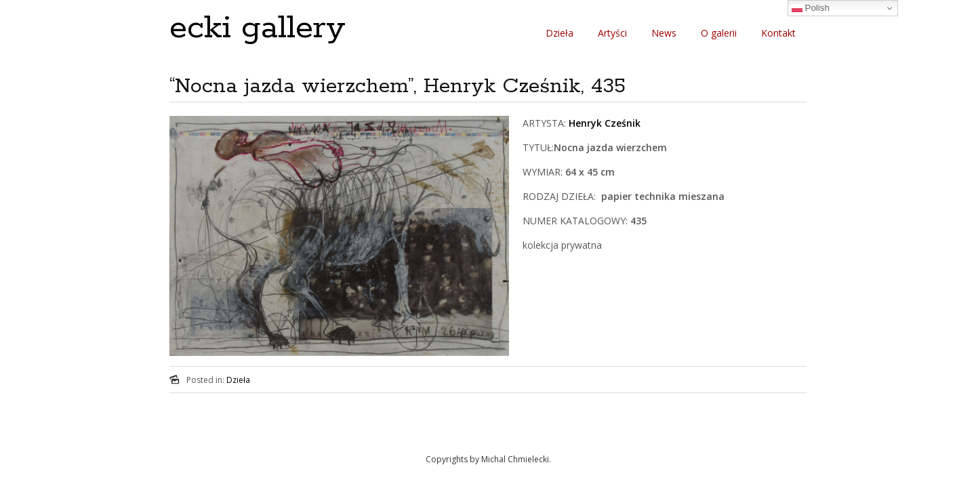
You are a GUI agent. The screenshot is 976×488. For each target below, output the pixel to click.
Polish (811, 8)
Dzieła (559, 32)
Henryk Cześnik (604, 123)
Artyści (612, 32)
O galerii (719, 32)
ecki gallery (257, 28)
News (663, 32)
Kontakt (778, 32)
